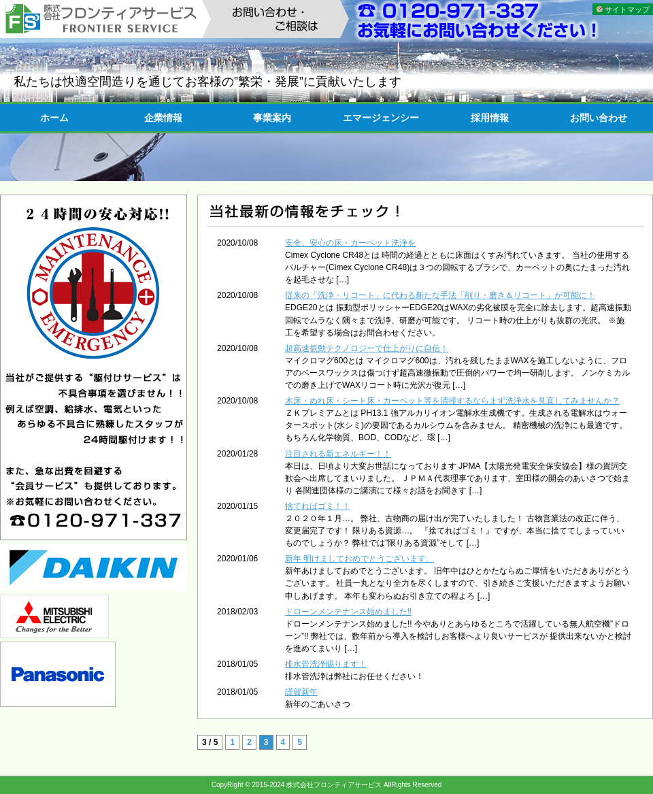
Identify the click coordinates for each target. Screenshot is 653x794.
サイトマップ (627, 9)
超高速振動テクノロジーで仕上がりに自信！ (366, 348)
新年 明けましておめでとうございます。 (359, 558)
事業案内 (272, 117)
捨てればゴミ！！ (317, 506)
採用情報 (490, 117)
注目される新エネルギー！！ (338, 454)
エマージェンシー (381, 117)
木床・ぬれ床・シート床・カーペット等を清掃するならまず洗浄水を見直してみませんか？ (452, 401)
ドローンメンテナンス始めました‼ (348, 611)
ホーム (54, 117)
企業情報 (163, 117)
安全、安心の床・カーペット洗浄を (350, 243)
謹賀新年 (301, 692)
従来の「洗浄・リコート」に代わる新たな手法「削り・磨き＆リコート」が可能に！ (440, 295)
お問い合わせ (598, 117)
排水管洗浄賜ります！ (326, 664)
